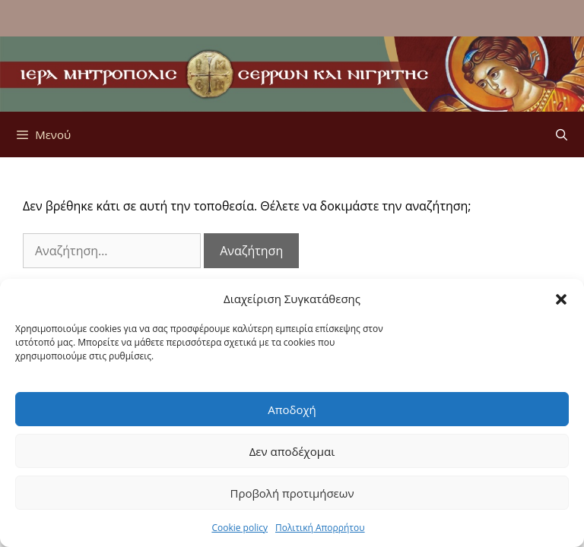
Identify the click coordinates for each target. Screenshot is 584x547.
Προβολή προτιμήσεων (292, 493)
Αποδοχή (292, 410)
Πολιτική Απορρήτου (320, 528)
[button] (561, 299)
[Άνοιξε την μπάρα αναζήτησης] (561, 134)
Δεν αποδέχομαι (292, 452)
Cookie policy (239, 528)
